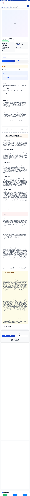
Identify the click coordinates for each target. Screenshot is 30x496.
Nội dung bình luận (5, 409)
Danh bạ (17, 484)
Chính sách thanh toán (4, 490)
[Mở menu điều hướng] (28, 3)
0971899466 (20, 489)
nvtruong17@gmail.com (21, 490)
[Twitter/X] (4, 484)
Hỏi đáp (17, 483)
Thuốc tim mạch (9, 7)
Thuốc (5, 7)
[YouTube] (27, 0)
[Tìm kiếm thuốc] (15, 6)
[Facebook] (26, 0)
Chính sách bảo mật (3, 489)
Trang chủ (2, 7)
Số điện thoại (17, 402)
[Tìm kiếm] (28, 6)
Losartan (18, 44)
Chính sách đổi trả (3, 491)
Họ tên (3, 402)
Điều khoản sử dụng (4, 488)
